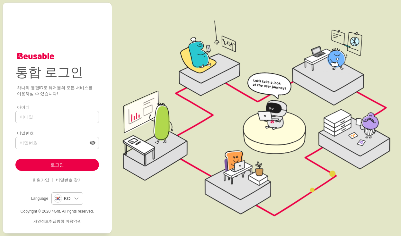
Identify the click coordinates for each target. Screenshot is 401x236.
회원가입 (40, 180)
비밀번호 (25, 133)
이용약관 (73, 221)
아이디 (23, 107)
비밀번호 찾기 (69, 180)
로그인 (57, 164)
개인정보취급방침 (48, 221)
